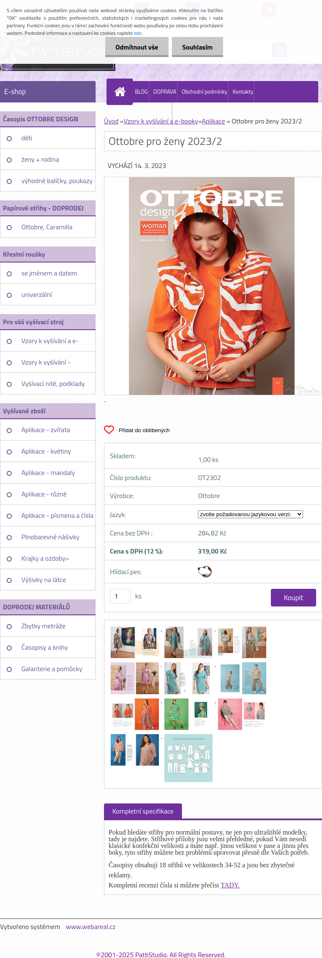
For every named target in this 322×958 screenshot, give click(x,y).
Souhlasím (197, 47)
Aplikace (213, 121)
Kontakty (243, 91)
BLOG (141, 91)
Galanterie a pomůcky (51, 669)
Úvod (111, 121)
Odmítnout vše (136, 47)
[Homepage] (122, 91)
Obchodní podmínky (204, 91)
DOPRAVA (165, 91)
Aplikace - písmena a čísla (57, 515)
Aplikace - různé (44, 494)
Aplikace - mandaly (48, 472)
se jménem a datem (49, 273)
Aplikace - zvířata (45, 430)
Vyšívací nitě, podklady (53, 383)
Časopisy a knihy (44, 647)
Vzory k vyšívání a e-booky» (50, 344)
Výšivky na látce (43, 580)
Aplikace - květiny (46, 451)
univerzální (36, 294)
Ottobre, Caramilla (47, 227)
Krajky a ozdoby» (45, 558)
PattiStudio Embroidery (145, 113)
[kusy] (120, 596)
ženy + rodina (40, 159)
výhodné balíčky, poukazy (57, 181)
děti (26, 138)
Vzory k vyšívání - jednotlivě (45, 365)
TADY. (230, 885)
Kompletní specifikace (143, 811)
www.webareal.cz (91, 926)
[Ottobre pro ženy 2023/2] (135, 628)
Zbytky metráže (43, 626)
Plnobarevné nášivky (50, 537)
